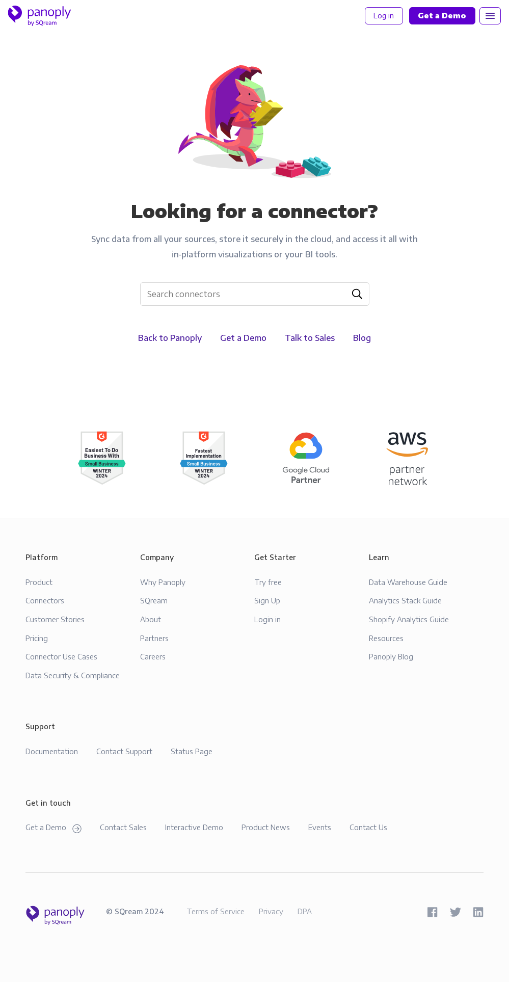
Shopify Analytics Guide (409, 619)
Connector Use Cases (61, 656)
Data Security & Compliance (72, 675)
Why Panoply (162, 582)
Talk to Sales (310, 338)
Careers (153, 656)
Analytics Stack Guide (405, 600)
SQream (154, 600)
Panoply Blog (391, 656)
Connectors (44, 600)
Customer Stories (55, 619)
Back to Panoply (170, 338)
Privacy (271, 911)
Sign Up (267, 600)
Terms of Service (215, 911)
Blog (362, 338)
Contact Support (124, 751)
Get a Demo (243, 338)
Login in (267, 619)
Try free (268, 582)
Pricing (36, 638)
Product (38, 582)
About (150, 619)
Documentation (51, 751)
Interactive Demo (194, 827)
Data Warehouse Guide (408, 582)
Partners (154, 638)
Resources (386, 638)
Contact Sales (123, 827)
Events (319, 827)
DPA (305, 911)
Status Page (191, 751)
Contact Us (368, 827)
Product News (266, 827)
